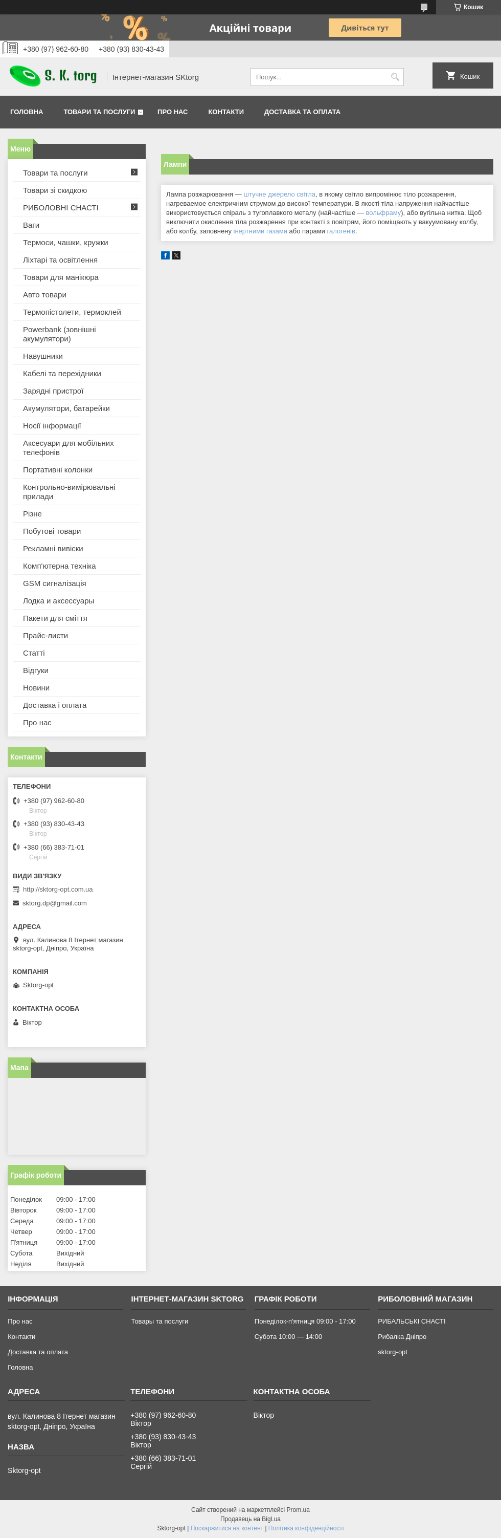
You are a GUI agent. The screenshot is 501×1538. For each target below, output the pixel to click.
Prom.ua (298, 1509)
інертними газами (260, 231)
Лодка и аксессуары (58, 600)
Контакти (226, 112)
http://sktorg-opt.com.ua (58, 889)
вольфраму (383, 212)
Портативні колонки (58, 469)
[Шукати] (395, 77)
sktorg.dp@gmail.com (54, 903)
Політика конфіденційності (306, 1528)
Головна (26, 112)
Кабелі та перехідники (62, 373)
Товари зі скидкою (55, 190)
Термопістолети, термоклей (72, 312)
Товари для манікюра (61, 277)
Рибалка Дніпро (402, 1336)
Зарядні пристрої (53, 390)
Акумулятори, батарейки (66, 408)
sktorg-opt (392, 1352)
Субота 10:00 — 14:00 (288, 1336)
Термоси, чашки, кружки (65, 242)
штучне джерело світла (279, 194)
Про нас (172, 112)
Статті (34, 652)
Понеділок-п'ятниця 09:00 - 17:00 (305, 1321)
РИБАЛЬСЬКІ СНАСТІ (411, 1321)
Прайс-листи (45, 635)
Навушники (43, 356)
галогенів (341, 231)
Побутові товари (52, 531)
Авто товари (44, 294)
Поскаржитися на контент (227, 1528)
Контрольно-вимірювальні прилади (69, 492)
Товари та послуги (99, 112)
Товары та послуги (159, 1321)
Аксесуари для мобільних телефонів (68, 448)
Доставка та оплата (302, 112)
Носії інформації (52, 425)
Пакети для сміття (55, 618)
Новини (36, 687)
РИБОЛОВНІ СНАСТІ (61, 207)
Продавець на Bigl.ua (250, 1519)
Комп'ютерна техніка (59, 565)
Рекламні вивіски (53, 548)
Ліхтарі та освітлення (60, 259)
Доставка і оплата (54, 705)
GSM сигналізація (54, 583)
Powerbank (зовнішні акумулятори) (59, 334)
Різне (32, 513)
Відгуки (36, 670)
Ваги (31, 225)
